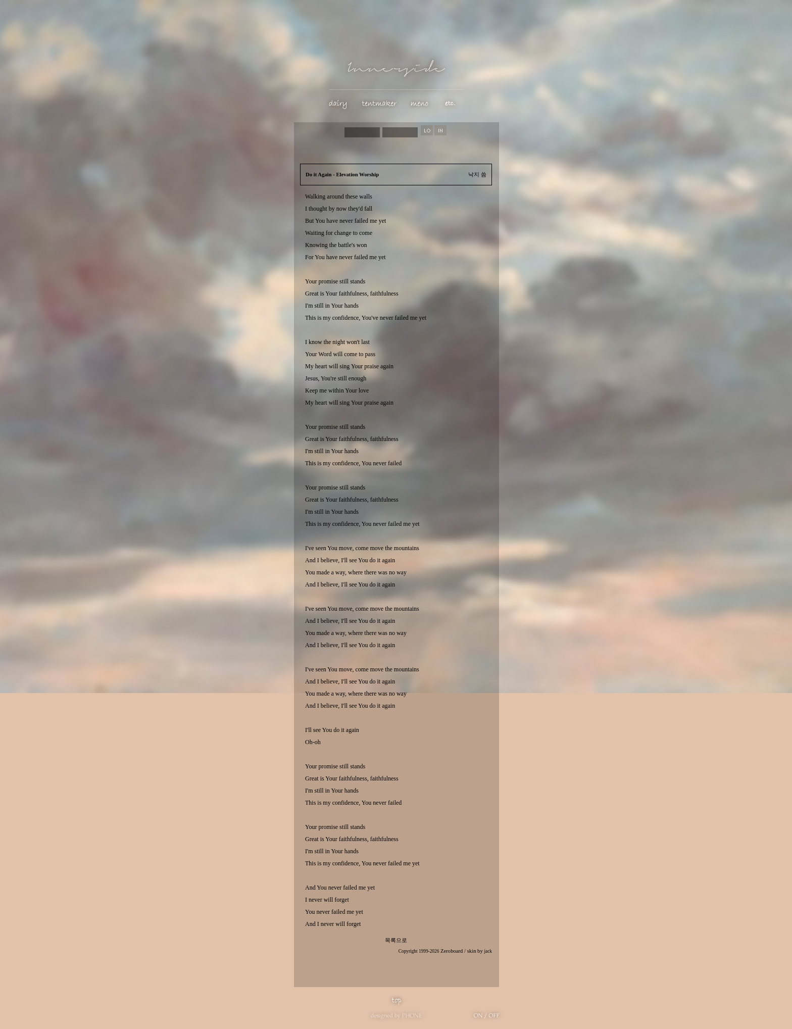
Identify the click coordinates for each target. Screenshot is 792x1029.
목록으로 (396, 940)
